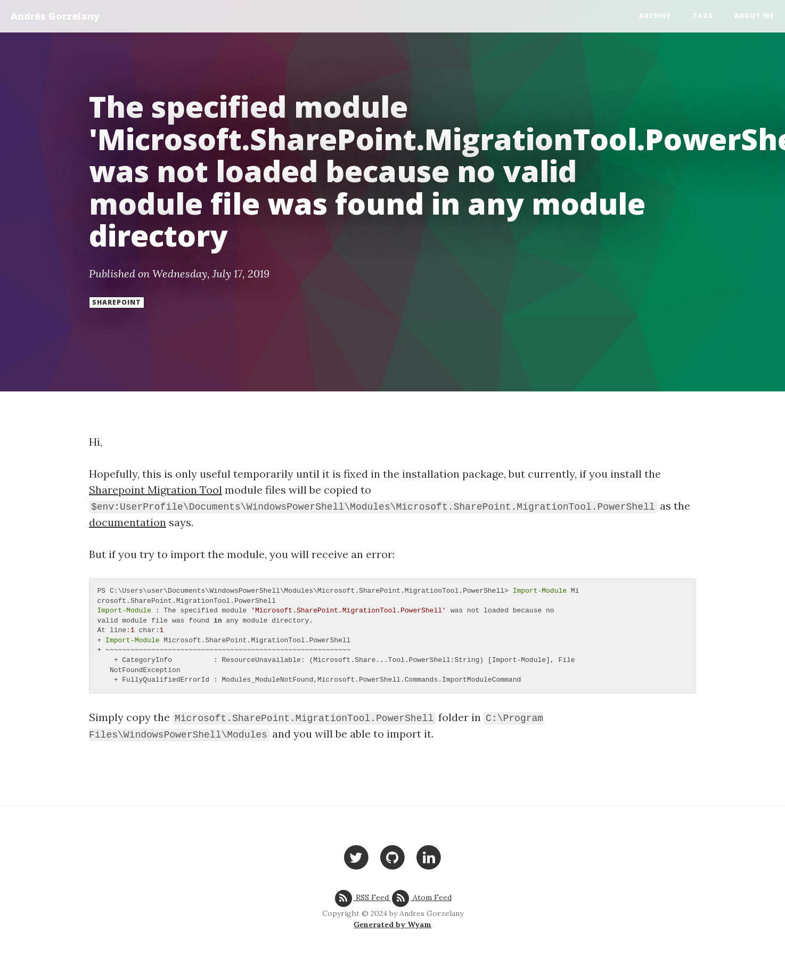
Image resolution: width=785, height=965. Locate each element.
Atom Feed (421, 897)
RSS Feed (361, 897)
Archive (655, 15)
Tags (702, 15)
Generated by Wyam (392, 924)
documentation (127, 522)
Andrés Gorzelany (55, 16)
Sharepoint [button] (116, 302)
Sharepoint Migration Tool (155, 489)
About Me (754, 15)
